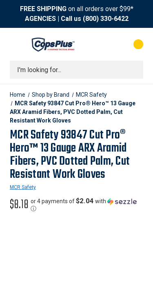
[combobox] (76, 70)
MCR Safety (23, 187)
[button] (87, 205)
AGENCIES (40, 19)
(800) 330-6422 (106, 19)
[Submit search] (134, 70)
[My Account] (105, 44)
